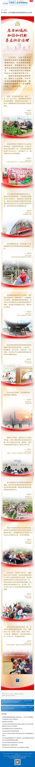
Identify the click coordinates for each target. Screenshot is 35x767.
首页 (2, 9)
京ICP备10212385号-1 (6, 753)
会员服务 (14, 1)
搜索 (31, 1)
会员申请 (9, 1)
